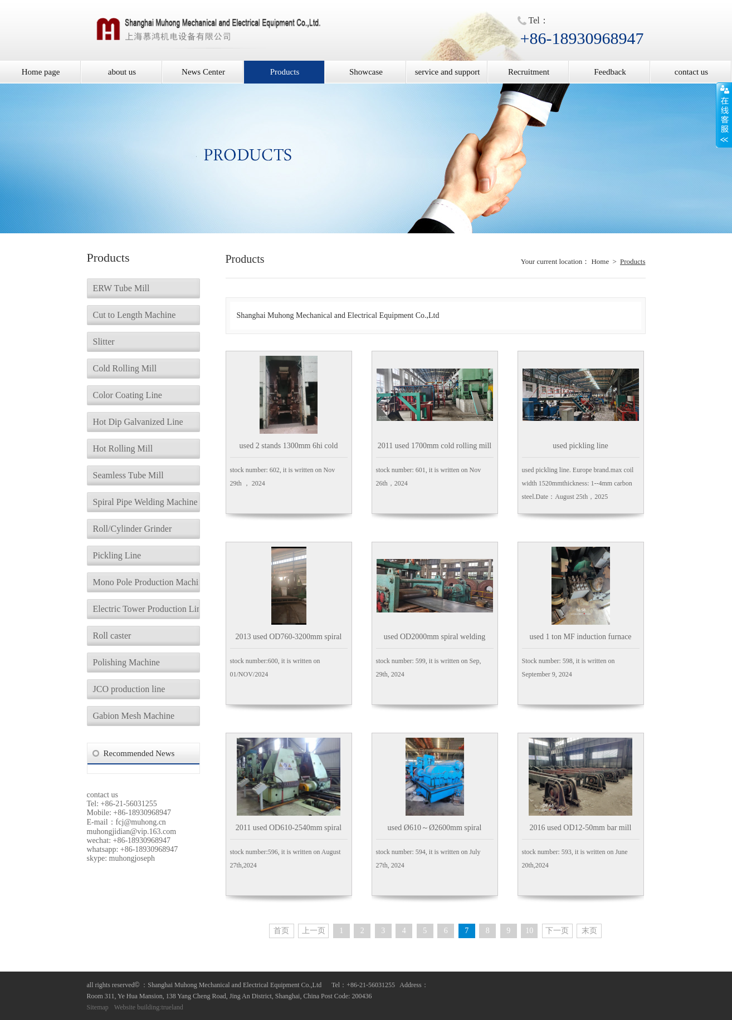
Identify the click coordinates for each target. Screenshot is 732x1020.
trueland (172, 1007)
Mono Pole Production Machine (146, 582)
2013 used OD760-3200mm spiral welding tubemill (289, 640)
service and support (447, 71)
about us (122, 71)
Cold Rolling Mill (125, 368)
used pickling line (580, 446)
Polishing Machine (126, 662)
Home (600, 261)
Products (285, 71)
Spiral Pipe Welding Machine (145, 502)
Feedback (610, 71)
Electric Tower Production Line (146, 609)
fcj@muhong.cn (141, 822)
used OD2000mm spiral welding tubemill (434, 640)
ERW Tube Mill (121, 288)
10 (529, 930)
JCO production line (129, 689)
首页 (281, 930)
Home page (41, 71)
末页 (589, 930)
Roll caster (112, 635)
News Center (203, 71)
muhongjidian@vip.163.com (132, 831)
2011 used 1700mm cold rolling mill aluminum (434, 450)
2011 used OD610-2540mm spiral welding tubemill (288, 831)
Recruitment (528, 71)
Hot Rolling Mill (123, 448)
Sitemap (98, 1007)
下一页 (557, 930)
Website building (136, 1007)
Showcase (366, 71)
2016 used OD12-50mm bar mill (581, 827)
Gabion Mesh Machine (134, 715)
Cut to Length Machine (134, 315)
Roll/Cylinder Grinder (132, 528)
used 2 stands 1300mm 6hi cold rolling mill (289, 450)
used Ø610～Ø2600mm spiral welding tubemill (435, 831)
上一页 (313, 930)
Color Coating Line (127, 395)
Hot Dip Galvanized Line (138, 421)
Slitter (104, 341)
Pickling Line (117, 555)
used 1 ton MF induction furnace (580, 636)
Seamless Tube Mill (128, 475)
